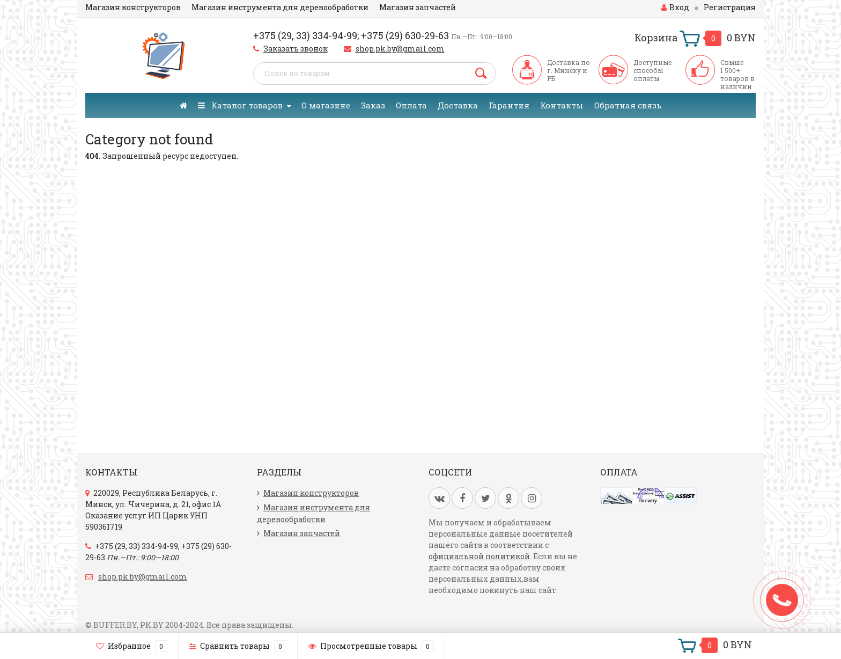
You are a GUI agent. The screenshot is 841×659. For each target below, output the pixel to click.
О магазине (325, 105)
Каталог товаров (240, 105)
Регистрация (730, 7)
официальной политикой (479, 556)
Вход (675, 7)
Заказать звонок (295, 48)
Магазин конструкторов (133, 7)
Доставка (458, 105)
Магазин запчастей (417, 7)
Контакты (562, 105)
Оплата (411, 105)
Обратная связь (627, 105)
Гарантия (509, 105)
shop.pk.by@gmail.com (400, 48)
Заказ (373, 105)
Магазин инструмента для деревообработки (279, 7)
